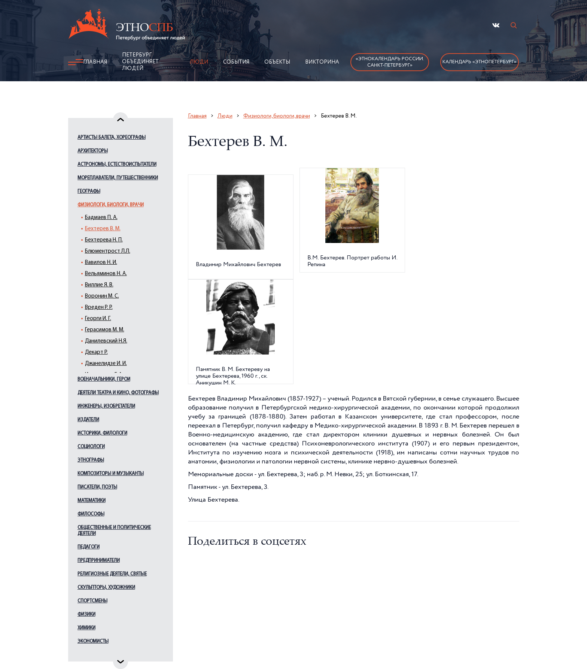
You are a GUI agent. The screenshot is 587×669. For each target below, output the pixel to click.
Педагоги (88, 547)
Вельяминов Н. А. (106, 274)
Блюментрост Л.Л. (107, 251)
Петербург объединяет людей (140, 61)
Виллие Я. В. (99, 285)
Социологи (91, 446)
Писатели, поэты (97, 487)
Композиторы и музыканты (110, 473)
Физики (86, 614)
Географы (88, 191)
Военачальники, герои (103, 379)
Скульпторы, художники (106, 587)
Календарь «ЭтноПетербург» (479, 62)
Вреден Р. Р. (99, 307)
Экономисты (93, 641)
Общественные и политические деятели (114, 530)
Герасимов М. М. (104, 330)
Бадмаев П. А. (101, 218)
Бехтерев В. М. (103, 229)
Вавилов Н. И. (101, 262)
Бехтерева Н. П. (104, 240)
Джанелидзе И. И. (106, 364)
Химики (86, 628)
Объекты (277, 62)
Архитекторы (92, 151)
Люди (199, 62)
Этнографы (90, 460)
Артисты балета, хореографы (111, 137)
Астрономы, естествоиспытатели (116, 164)
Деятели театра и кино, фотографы (118, 392)
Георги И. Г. (98, 319)
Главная (95, 62)
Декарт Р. (96, 352)
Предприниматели (98, 560)
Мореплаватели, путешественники (117, 178)
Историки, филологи (102, 433)
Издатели (88, 419)
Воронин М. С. (102, 296)
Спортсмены (92, 601)
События (236, 62)
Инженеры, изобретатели (106, 406)
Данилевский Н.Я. (106, 341)
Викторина (322, 62)
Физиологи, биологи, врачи (110, 205)
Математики (91, 500)
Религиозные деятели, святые (112, 574)
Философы (90, 514)
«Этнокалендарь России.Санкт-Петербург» (390, 62)
